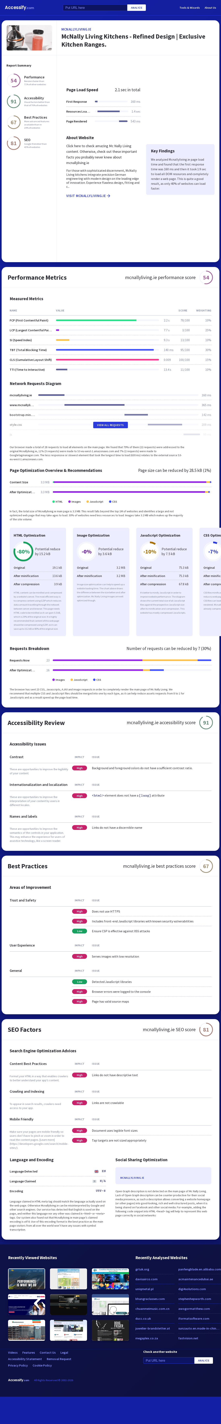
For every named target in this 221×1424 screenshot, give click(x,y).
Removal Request (59, 1359)
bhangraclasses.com (150, 1299)
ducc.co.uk (143, 1318)
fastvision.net (188, 1338)
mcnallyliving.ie (76, 29)
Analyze (136, 7)
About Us (210, 7)
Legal (64, 1352)
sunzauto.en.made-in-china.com (199, 1328)
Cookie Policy (42, 1365)
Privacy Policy (18, 1365)
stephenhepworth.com (194, 1299)
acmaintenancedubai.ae (195, 1279)
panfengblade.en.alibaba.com (199, 1269)
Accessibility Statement (25, 1359)
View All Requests (110, 425)
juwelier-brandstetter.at (152, 1328)
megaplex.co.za (146, 1338)
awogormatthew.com (194, 1309)
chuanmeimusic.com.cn (152, 1309)
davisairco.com (146, 1279)
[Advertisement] (127, 69)
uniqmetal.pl (144, 1289)
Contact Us (48, 1352)
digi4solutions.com (192, 1289)
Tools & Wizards (189, 7)
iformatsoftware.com (193, 1318)
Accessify (19, 7)
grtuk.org (142, 1269)
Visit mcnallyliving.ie (88, 195)
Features (28, 1352)
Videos (13, 1352)
